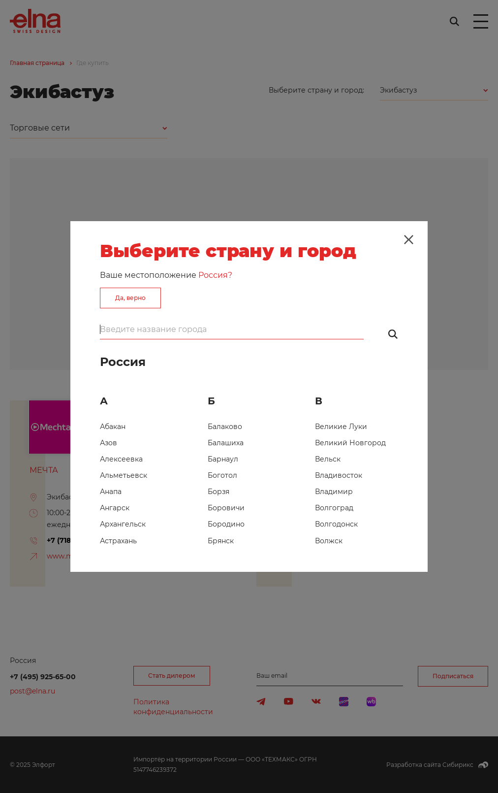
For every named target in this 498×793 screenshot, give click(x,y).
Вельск (328, 459)
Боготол (222, 475)
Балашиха (226, 442)
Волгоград (334, 507)
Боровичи (226, 507)
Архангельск (123, 524)
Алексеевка (121, 459)
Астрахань (118, 540)
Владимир (334, 491)
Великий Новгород (350, 442)
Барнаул (223, 459)
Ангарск (114, 507)
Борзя (218, 491)
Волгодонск (336, 524)
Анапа (111, 491)
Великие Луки (341, 426)
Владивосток (338, 475)
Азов (108, 442)
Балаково (225, 426)
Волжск (328, 540)
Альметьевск (123, 475)
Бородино (226, 524)
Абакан (112, 426)
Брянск (221, 540)
